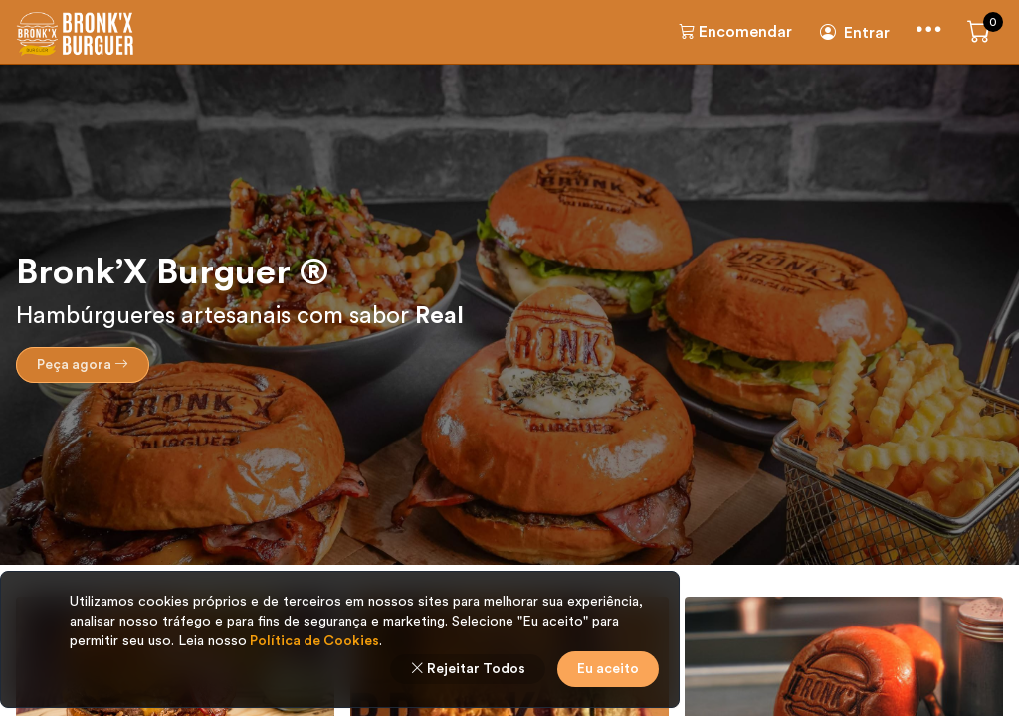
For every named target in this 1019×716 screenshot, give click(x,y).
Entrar (855, 33)
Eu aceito (608, 669)
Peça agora (82, 365)
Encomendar (735, 32)
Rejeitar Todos (467, 669)
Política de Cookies (313, 641)
